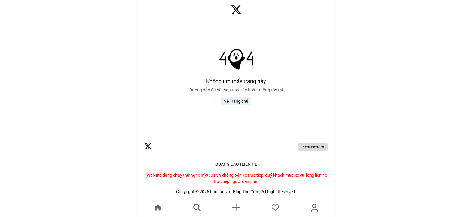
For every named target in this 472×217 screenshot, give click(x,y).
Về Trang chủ (236, 101)
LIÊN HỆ (249, 164)
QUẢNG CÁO (227, 164)
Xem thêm (311, 147)
